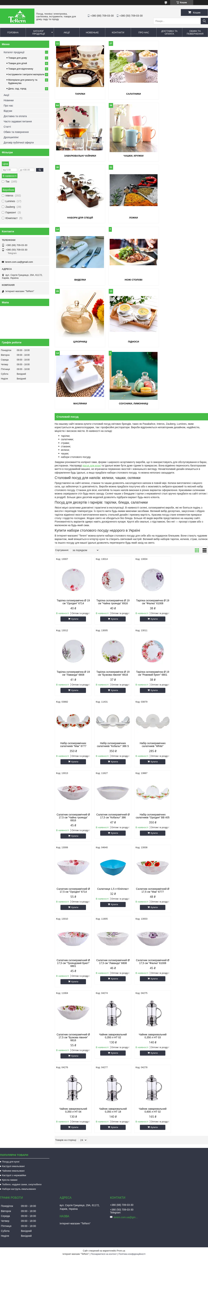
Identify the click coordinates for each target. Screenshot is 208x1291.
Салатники (131, 93)
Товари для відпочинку (20, 68)
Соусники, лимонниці (183, 279)
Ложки (183, 155)
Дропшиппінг (11, 137)
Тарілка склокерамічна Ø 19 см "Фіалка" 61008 (150, 478)
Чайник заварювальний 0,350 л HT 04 (112, 843)
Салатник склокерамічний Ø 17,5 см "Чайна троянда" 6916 (112, 622)
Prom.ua (121, 984)
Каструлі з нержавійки (14, 908)
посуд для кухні (92, 341)
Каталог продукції (38, 32)
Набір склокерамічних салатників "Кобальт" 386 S (190, 549)
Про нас (143, 32)
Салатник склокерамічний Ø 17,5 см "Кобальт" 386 (150, 621)
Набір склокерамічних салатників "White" (73, 621)
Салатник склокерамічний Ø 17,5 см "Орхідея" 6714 (73, 695)
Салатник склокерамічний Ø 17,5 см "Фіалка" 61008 (112, 769)
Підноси (79, 279)
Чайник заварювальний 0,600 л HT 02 (190, 843)
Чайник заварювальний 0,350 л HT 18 (151, 843)
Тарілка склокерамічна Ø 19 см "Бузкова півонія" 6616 (72, 549)
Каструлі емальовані (13, 899)
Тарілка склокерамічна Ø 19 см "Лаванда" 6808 (189, 478)
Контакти (118, 32)
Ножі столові (131, 217)
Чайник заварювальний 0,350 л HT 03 (73, 843)
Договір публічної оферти (19, 142)
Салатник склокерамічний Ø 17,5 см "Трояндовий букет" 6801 (189, 696)
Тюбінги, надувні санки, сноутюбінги (22, 917)
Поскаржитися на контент (104, 987)
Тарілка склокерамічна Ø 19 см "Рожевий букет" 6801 (111, 549)
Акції (67, 32)
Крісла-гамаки (9, 913)
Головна (13, 32)
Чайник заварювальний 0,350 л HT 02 (190, 769)
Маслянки (131, 279)
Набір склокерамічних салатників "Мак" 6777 (151, 549)
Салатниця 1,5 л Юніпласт (112, 693)
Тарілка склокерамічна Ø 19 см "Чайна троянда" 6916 (111, 478)
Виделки (79, 217)
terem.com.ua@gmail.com (19, 262)
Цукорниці (183, 217)
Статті (7, 126)
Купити (74, 495)
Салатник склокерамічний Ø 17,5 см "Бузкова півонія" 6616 (150, 770)
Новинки (9, 100)
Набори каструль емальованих (19, 922)
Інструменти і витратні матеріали (26, 74)
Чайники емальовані (13, 904)
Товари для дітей (17, 63)
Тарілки (79, 93)
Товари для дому (17, 57)
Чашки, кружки (79, 155)
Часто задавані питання (18, 121)
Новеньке (92, 32)
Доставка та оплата (169, 32)
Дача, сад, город (17, 88)
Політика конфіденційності (132, 987)
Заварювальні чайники (183, 93)
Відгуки (8, 110)
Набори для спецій (131, 155)
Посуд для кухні (10, 895)
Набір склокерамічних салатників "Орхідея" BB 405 (189, 622)
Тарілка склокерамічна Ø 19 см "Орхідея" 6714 (72, 478)
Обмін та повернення (195, 32)
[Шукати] (204, 21)
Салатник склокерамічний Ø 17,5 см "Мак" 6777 (150, 695)
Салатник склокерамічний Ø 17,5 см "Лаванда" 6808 (73, 769)
